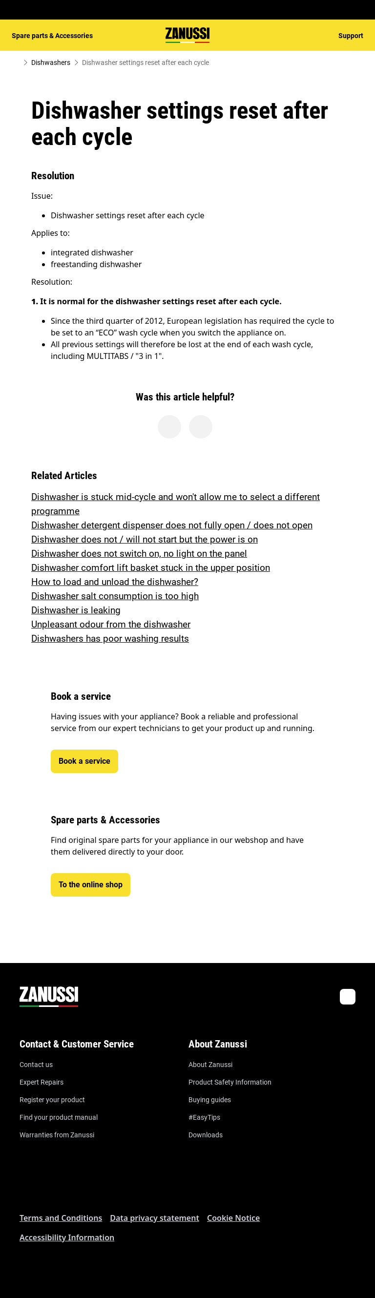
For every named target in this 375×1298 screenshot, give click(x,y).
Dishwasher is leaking (76, 610)
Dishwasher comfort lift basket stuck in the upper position (150, 567)
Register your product (52, 1100)
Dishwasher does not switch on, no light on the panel (139, 553)
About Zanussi (210, 1064)
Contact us (36, 1064)
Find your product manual (59, 1117)
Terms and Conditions (61, 1218)
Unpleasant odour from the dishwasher (110, 624)
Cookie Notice (233, 1218)
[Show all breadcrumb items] (16, 62)
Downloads (205, 1135)
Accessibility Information (67, 1237)
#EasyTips (204, 1117)
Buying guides (209, 1100)
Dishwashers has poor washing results (110, 638)
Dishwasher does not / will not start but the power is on (144, 539)
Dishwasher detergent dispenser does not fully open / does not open (171, 525)
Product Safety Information (229, 1082)
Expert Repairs (41, 1082)
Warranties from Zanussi (57, 1135)
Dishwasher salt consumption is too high (115, 596)
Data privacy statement (154, 1218)
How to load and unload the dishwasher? (114, 581)
